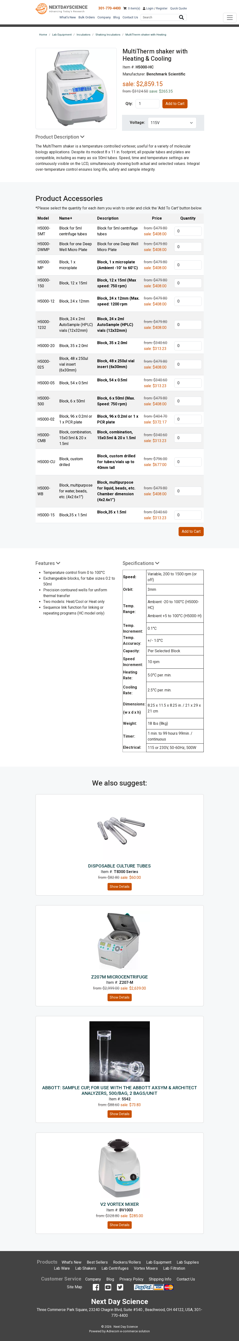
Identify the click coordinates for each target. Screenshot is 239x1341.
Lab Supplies (188, 1262)
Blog (116, 17)
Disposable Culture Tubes (119, 866)
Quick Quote (178, 8)
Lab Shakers (85, 1268)
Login (148, 8)
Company (104, 17)
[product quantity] (147, 103)
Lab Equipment (158, 1262)
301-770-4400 (109, 8)
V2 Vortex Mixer (119, 1204)
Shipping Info (160, 1279)
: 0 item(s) (131, 8)
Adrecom (112, 1331)
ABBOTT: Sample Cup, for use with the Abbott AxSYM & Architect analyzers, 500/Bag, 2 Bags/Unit (119, 1090)
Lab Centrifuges (115, 1268)
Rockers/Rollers (127, 1262)
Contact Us (130, 17)
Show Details (120, 887)
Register (161, 8)
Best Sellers (97, 1262)
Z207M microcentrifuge (119, 977)
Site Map (74, 1287)
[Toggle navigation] (230, 17)
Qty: (129, 103)
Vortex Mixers (146, 1268)
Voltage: (137, 122)
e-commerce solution (135, 1331)
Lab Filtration (174, 1268)
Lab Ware (62, 1268)
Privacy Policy (131, 1279)
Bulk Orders (87, 17)
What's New (67, 17)
